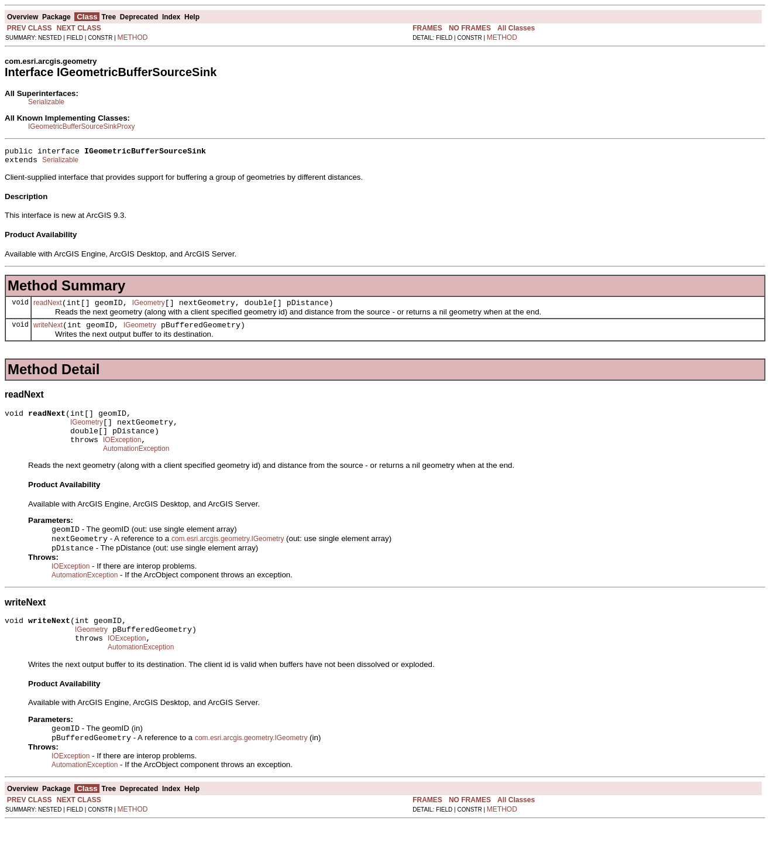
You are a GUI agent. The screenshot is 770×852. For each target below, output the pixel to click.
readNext (47, 308)
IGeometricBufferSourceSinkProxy (81, 126)
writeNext (48, 332)
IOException (122, 454)
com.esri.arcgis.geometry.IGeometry (227, 557)
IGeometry (148, 308)
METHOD (133, 37)
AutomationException (136, 464)
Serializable (46, 102)
